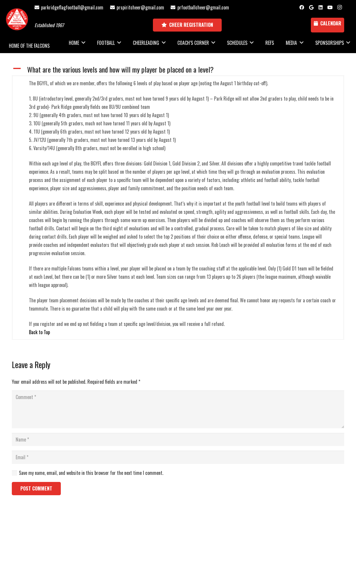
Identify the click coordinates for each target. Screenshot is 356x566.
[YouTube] (330, 7)
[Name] (178, 439)
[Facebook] (301, 7)
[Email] (178, 457)
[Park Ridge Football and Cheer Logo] (17, 19)
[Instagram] (339, 7)
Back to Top (39, 332)
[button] (178, 69)
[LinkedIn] (320, 7)
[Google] (311, 7)
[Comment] (178, 409)
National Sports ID (188, 533)
